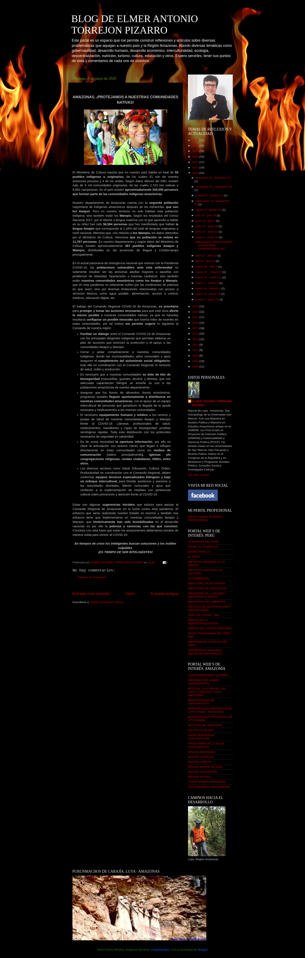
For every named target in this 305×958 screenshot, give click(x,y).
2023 (195, 156)
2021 (195, 167)
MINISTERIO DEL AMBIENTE (206, 601)
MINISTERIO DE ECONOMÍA (206, 583)
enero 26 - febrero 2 (208, 288)
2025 (195, 145)
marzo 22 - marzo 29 (209, 272)
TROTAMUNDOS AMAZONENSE (209, 786)
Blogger (202, 949)
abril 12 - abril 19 (206, 255)
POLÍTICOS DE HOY (201, 730)
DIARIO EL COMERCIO (203, 546)
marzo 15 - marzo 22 (209, 277)
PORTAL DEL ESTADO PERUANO (210, 628)
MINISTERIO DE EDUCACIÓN (207, 588)
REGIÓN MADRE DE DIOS (205, 766)
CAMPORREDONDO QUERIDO (208, 675)
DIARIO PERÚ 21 (199, 551)
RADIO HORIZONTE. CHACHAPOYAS (201, 737)
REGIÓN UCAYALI (200, 776)
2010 (195, 355)
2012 (195, 344)
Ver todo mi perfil (198, 475)
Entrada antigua (164, 593)
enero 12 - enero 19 (208, 293)
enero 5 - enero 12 (208, 299)
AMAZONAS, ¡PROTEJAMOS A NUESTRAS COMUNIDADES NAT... (214, 245)
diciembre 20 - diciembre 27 (213, 177)
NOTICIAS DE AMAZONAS (205, 725)
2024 (195, 151)
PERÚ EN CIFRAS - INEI (204, 615)
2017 (195, 317)
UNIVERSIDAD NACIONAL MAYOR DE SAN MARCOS (205, 652)
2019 (195, 306)
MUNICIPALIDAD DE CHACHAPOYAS (201, 702)
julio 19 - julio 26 (206, 215)
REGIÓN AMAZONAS (201, 752)
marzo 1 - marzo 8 (207, 283)
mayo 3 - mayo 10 (207, 237)
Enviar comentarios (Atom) (106, 602)
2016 (195, 322)
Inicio (130, 593)
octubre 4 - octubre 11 (210, 195)
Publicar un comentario (92, 577)
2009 (195, 361)
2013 (195, 339)
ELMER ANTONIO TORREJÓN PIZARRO (212, 403)
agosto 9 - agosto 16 (209, 209)
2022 (195, 162)
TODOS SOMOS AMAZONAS (207, 781)
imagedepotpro (160, 949)
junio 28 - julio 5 (206, 220)
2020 (195, 172)
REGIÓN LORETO (199, 761)
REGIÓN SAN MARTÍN (202, 771)
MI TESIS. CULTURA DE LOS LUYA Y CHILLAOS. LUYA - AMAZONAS (206, 692)
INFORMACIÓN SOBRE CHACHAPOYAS (203, 682)
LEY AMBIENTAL (199, 578)
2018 (195, 311)
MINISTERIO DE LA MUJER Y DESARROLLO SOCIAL (207, 595)
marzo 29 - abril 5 (207, 266)
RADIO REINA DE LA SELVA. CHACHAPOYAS (206, 745)
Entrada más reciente (91, 593)
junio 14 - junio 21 (207, 231)
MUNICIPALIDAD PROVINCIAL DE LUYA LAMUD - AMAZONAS (210, 710)
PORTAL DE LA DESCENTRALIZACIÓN (203, 621)
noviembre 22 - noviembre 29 (214, 186)
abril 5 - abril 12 (206, 261)
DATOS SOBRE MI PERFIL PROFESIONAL (205, 518)
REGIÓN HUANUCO (201, 756)
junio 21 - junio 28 (207, 226)
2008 (195, 366)
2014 (195, 333)
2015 (195, 328)
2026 (195, 140)
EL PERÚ (194, 556)
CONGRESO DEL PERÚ (203, 541)
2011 (195, 350)
